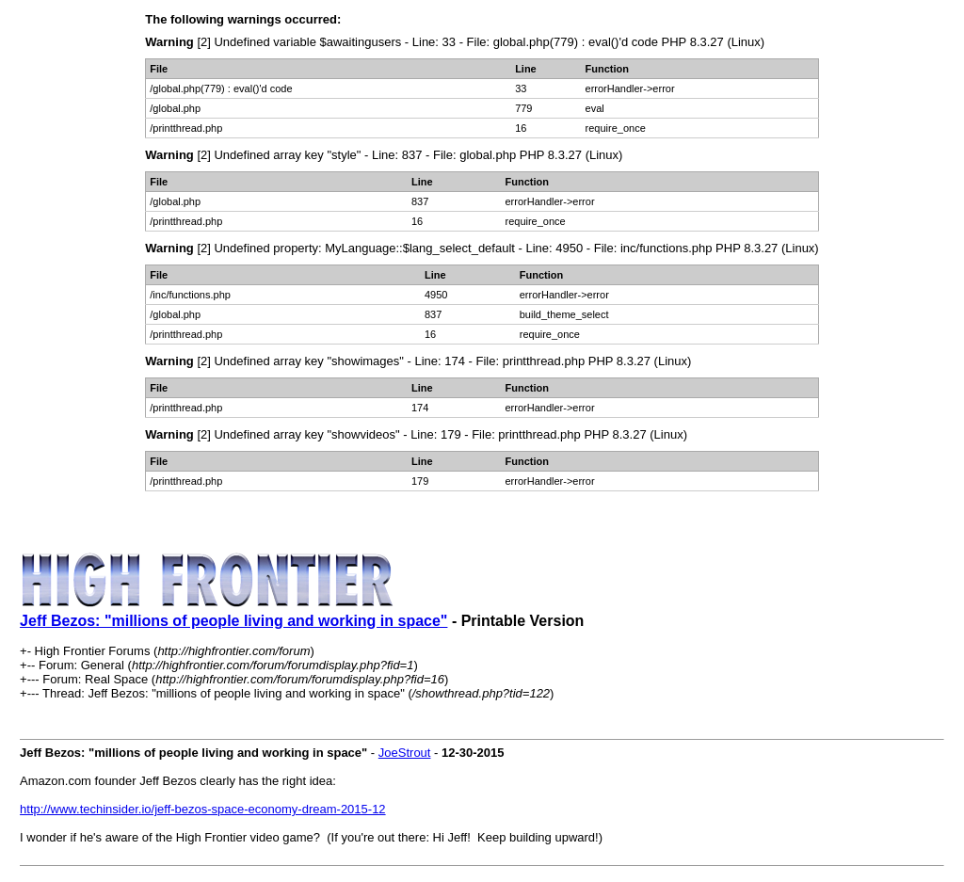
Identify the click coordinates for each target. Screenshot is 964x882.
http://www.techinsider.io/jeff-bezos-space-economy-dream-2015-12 (203, 809)
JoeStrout (404, 753)
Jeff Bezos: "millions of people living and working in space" (233, 621)
